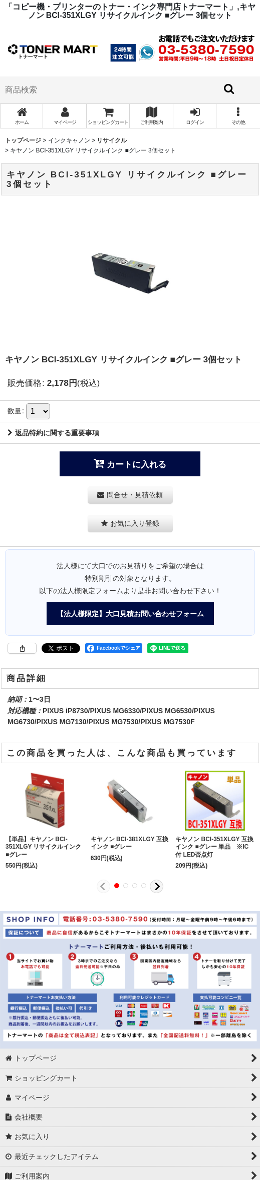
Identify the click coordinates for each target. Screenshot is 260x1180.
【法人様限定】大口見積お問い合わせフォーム (130, 614)
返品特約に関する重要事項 (53, 433)
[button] (237, 115)
